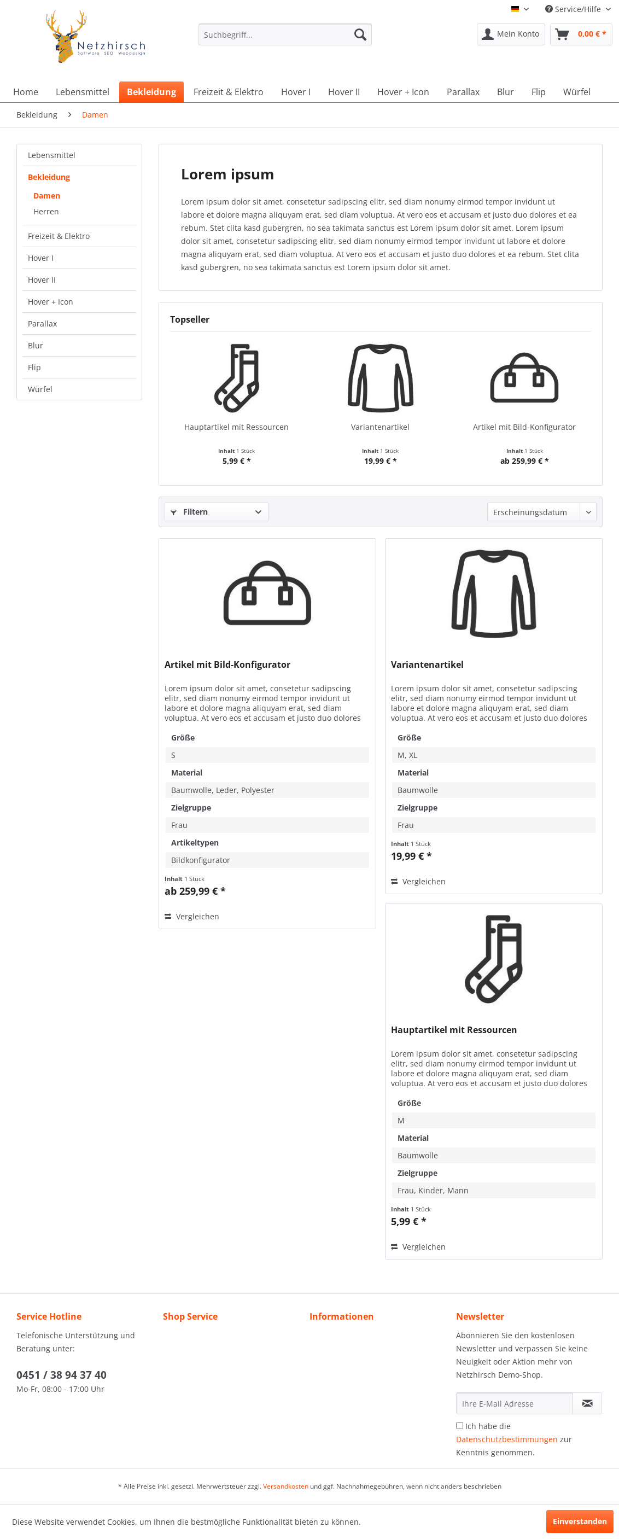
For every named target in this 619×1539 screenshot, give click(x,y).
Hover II (42, 280)
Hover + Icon (50, 301)
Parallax (42, 323)
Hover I (41, 258)
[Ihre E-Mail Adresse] (514, 1403)
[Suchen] (360, 34)
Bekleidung (49, 177)
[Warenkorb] (581, 34)
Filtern (189, 511)
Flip (34, 367)
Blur (35, 345)
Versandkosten (285, 1486)
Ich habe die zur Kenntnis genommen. (514, 1439)
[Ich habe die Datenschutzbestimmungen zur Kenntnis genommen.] (459, 1425)
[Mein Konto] (511, 34)
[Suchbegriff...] (285, 34)
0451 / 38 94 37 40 (61, 1375)
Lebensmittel (51, 155)
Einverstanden (580, 1521)
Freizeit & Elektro (59, 236)
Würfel (40, 389)
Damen (46, 195)
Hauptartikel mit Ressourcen (236, 427)
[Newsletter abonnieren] (587, 1403)
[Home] (25, 91)
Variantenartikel (380, 427)
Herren (46, 211)
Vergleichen (192, 916)
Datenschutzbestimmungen (507, 1439)
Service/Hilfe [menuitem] (574, 9)
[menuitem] (285, 40)
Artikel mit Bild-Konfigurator (524, 427)
